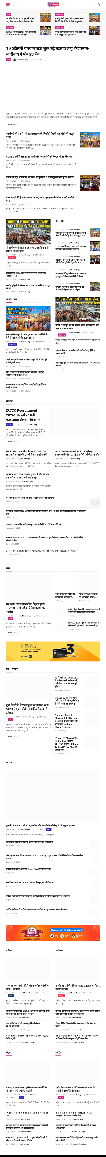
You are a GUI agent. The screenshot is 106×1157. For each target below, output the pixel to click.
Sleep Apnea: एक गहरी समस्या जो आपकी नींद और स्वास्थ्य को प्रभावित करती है (26, 1091)
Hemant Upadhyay (79, 1134)
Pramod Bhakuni (30, 1044)
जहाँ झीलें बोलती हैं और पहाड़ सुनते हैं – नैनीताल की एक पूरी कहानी (23, 1026)
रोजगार (9, 426)
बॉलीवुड (61, 998)
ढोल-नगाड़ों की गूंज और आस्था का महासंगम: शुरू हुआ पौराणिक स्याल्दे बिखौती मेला (40, 199)
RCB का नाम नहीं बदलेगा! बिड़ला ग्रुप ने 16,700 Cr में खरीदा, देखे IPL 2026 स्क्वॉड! (25, 610)
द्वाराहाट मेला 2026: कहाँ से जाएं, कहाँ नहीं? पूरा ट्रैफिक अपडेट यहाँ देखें (26, 274)
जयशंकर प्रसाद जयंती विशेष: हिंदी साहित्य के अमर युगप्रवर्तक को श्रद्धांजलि (76, 1141)
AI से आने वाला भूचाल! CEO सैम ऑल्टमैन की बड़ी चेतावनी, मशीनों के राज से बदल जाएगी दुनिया (66, 684)
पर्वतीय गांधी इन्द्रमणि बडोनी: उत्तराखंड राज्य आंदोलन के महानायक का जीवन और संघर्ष (36, 911)
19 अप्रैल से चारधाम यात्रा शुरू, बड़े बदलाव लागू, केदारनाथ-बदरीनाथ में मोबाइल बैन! (20, 20)
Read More (13, 124)
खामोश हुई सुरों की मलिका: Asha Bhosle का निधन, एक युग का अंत (28, 287)
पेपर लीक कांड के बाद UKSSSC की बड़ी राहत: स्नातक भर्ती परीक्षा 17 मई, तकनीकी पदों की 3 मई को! (77, 455)
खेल (10, 621)
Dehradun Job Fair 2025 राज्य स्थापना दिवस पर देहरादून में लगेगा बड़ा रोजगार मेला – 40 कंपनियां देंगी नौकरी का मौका (44, 540)
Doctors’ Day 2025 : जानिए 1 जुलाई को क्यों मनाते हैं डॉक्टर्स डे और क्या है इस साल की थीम (26, 1141)
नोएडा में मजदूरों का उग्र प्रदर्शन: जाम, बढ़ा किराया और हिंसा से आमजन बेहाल (27, 249)
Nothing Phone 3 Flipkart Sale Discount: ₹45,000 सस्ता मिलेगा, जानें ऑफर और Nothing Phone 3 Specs (66, 723)
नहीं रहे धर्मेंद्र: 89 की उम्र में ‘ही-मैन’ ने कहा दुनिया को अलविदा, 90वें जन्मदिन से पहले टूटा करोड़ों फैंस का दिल (77, 1039)
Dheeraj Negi (25, 1121)
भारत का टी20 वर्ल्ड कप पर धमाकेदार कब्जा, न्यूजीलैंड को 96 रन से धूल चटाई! (89, 597)
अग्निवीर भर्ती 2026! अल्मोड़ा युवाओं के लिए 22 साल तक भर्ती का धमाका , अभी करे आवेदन (27, 478)
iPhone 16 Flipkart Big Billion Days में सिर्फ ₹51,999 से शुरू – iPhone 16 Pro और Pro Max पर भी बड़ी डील (66, 746)
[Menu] (8, 4)
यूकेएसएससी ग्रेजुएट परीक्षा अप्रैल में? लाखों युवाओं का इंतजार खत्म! (30, 499)
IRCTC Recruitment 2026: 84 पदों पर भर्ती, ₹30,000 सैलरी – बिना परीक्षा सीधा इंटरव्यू (23, 416)
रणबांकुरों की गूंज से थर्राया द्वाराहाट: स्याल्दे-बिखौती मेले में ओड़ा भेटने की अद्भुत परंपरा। (69, 20)
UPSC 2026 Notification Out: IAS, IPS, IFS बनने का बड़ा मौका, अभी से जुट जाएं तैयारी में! (26, 455)
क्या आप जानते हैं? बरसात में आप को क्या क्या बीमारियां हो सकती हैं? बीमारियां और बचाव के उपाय (27, 1128)
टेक (10, 722)
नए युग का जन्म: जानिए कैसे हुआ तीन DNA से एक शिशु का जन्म (27, 1116)
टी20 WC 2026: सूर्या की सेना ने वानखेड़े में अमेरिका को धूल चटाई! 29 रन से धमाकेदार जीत (83, 626)
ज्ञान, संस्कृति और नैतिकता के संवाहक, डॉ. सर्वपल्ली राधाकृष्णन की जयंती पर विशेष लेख (73, 1116)
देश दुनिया (10, 28)
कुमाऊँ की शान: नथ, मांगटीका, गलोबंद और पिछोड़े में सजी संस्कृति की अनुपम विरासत (40, 827)
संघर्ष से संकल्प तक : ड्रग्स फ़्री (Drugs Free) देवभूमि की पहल (28, 871)
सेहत (21, 1099)
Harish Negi (33, 426)
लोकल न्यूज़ (59, 15)
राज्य (8, 15)
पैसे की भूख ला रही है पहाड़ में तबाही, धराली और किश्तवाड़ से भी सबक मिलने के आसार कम (38, 898)
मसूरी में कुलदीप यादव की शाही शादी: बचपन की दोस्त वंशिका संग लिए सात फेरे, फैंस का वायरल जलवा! (65, 597)
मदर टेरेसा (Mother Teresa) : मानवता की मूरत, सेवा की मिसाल (29, 884)
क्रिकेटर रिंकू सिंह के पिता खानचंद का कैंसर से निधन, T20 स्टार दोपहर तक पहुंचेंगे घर (84, 612)
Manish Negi (23, 60)
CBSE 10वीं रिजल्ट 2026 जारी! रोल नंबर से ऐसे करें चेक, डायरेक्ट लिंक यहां (21, 33)
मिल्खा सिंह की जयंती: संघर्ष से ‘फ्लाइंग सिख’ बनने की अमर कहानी (29, 844)
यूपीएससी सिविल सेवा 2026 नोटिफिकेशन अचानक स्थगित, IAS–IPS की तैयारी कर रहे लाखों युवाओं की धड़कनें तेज (46, 514)
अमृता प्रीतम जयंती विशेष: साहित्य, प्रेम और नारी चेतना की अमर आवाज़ (75, 1128)
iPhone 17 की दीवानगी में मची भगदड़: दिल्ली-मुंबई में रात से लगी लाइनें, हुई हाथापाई (67, 702)
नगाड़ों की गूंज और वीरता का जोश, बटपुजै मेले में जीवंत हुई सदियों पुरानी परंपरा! (70, 33)
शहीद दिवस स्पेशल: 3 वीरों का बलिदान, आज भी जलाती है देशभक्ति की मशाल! (75, 1091)
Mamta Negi (26, 1020)
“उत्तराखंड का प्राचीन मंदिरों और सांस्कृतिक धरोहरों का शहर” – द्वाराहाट (27, 989)
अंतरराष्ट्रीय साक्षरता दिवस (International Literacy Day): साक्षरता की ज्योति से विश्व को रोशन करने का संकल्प (44, 859)
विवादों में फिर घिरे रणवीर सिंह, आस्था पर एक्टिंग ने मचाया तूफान (75, 1026)
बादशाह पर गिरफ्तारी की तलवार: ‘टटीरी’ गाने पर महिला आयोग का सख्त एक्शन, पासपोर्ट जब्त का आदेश (77, 1014)
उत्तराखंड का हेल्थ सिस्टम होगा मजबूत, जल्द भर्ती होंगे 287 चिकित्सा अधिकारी (33, 526)
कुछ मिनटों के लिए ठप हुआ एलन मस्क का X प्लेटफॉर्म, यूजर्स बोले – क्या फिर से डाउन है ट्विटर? (27, 710)
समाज (48, 832)
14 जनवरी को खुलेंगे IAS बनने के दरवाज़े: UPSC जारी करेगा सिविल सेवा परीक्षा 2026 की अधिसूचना (42, 552)
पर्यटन (11, 998)
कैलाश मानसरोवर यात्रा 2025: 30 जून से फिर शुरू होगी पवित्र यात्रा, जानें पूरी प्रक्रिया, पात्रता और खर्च (27, 1014)
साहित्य (61, 1099)
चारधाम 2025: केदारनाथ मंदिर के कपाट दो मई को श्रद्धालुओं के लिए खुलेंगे (27, 1039)
